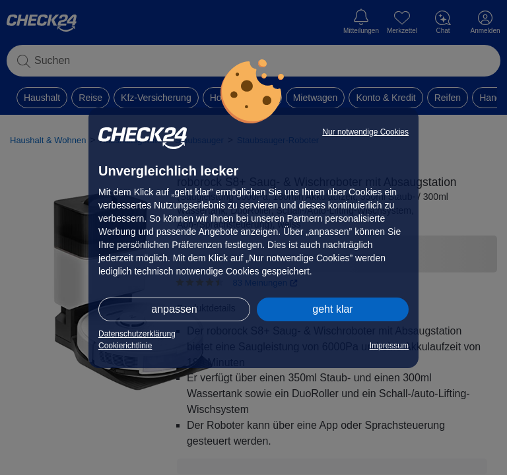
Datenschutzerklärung (137, 333)
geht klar (332, 309)
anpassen (174, 309)
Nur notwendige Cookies (365, 132)
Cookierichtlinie (125, 345)
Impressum (389, 345)
